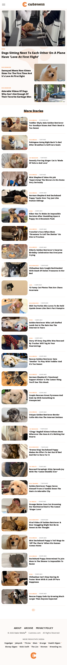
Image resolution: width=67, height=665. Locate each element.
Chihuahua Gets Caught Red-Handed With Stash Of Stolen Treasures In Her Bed (47, 270)
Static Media (19, 633)
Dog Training (33, 483)
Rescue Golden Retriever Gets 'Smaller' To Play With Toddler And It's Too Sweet (45, 361)
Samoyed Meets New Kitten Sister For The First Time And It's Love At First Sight (17, 73)
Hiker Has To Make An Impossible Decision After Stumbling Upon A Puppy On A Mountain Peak (45, 216)
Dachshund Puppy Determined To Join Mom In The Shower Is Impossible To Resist (46, 561)
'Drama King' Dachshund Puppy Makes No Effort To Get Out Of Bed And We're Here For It (45, 452)
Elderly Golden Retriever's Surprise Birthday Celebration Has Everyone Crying (45, 252)
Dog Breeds (33, 120)
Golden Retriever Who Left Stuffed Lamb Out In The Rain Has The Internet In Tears (45, 325)
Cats (30, 285)
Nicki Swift (24, 646)
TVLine (28, 643)
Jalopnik (18, 643)
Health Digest (54, 643)
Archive (28, 628)
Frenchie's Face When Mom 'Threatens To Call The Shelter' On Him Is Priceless (45, 234)
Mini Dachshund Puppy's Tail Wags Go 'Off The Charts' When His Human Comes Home (46, 543)
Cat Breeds (32, 501)
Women (43, 646)
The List (34, 646)
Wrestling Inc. (56, 646)
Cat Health (32, 466)
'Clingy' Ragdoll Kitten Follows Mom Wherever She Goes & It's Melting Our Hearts (47, 434)
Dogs (3, 49)
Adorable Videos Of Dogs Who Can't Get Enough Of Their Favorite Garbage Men (16, 94)
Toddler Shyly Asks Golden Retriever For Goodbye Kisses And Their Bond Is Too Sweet (46, 125)
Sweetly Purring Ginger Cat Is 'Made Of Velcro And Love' (46, 161)
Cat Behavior (33, 158)
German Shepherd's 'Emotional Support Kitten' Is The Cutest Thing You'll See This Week (45, 379)
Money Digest (11, 646)
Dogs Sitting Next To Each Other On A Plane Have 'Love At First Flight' (33, 55)
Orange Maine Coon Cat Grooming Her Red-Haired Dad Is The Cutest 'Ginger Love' (45, 507)
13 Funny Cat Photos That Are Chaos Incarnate (45, 288)
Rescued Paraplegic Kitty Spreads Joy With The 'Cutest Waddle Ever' (46, 470)
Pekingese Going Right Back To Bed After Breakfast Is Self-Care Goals (45, 143)
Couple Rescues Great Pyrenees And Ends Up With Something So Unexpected (46, 398)
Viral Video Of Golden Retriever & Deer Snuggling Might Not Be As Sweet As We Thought (45, 525)
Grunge (43, 643)
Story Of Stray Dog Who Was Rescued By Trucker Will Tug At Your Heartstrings (46, 343)
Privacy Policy (44, 628)
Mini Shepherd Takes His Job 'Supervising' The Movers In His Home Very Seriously (47, 180)
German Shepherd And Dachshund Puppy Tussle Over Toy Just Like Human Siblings (45, 198)
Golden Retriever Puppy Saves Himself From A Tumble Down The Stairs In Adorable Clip (45, 488)
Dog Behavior (6, 67)
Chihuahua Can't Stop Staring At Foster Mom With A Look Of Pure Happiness (44, 579)
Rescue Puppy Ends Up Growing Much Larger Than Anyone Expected (46, 597)
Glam (35, 643)
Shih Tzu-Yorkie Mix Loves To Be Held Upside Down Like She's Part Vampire (46, 307)
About (17, 628)
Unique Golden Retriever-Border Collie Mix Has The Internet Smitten (46, 416)
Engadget (9, 643)
